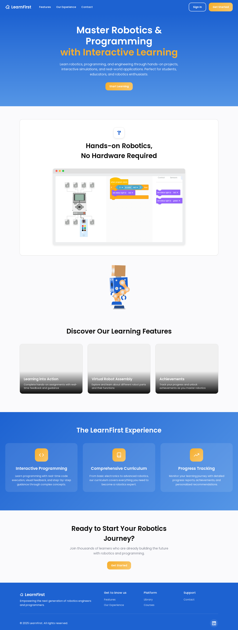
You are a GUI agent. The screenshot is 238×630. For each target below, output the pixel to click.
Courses (149, 605)
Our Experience (66, 7)
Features (45, 7)
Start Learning (119, 86)
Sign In (197, 7)
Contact (87, 7)
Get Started (221, 7)
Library (148, 599)
